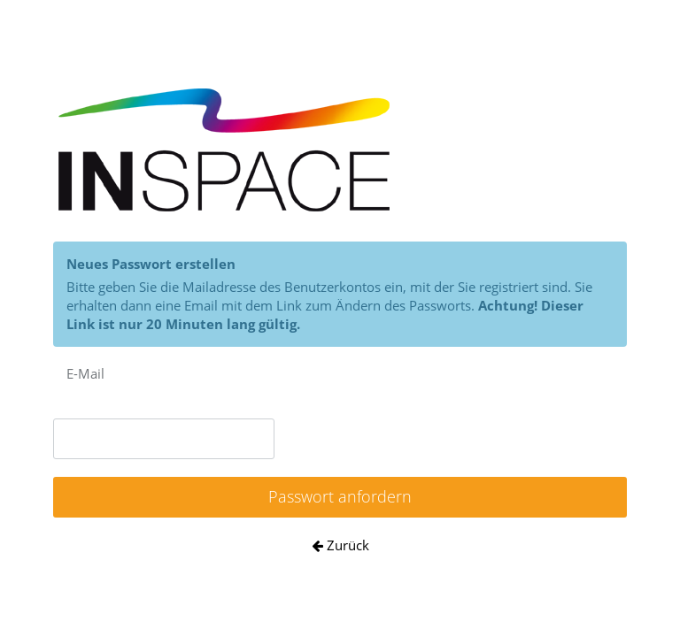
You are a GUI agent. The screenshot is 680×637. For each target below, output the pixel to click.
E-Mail (85, 373)
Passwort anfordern (340, 496)
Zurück (340, 545)
